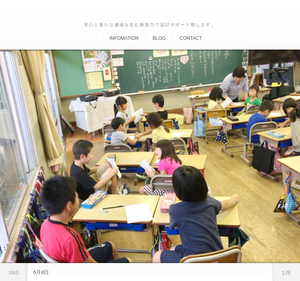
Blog (158, 38)
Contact (191, 38)
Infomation (123, 38)
